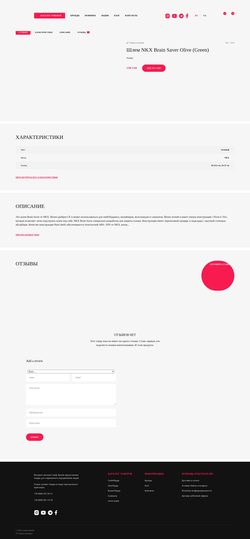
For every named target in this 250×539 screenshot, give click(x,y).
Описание (65, 32)
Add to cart (154, 68)
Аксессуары (113, 501)
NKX (227, 157)
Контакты (131, 15)
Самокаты (112, 496)
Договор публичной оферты (195, 496)
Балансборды (114, 490)
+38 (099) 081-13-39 (43, 500)
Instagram (167, 16)
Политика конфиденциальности (197, 490)
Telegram (181, 16)
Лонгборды (113, 485)
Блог (117, 15)
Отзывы (83, 32)
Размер (130, 58)
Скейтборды (113, 480)
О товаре (23, 32)
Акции (105, 15)
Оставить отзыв (218, 276)
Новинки (90, 15)
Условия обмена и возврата (194, 485)
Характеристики (44, 32)
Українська (204, 16)
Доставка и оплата (190, 480)
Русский (196, 16)
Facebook (187, 16)
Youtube (174, 16)
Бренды (74, 15)
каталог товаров (51, 15)
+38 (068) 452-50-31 (43, 493)
